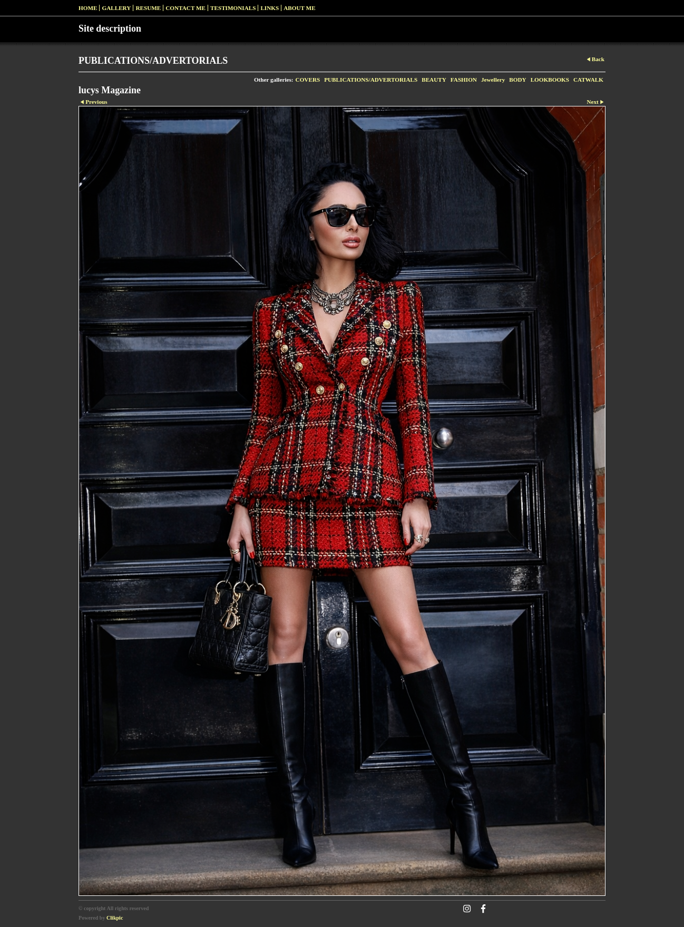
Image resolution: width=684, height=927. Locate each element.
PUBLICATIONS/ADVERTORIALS (370, 79)
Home (88, 8)
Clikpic (114, 918)
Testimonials (233, 8)
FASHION (464, 79)
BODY (517, 79)
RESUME (148, 8)
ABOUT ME (299, 8)
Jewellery (493, 79)
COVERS (308, 79)
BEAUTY (434, 79)
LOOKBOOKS (550, 79)
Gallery (116, 8)
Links (269, 8)
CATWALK (588, 79)
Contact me (185, 8)
